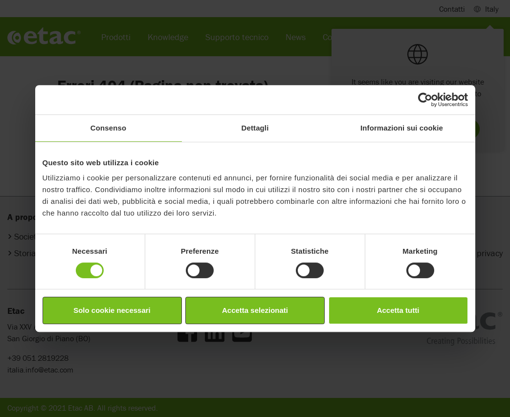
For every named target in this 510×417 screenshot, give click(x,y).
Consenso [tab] (108, 128)
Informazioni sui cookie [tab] (401, 128)
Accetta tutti (398, 310)
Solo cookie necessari (112, 310)
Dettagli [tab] (255, 128)
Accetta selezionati (255, 310)
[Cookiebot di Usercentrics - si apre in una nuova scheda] (425, 99)
